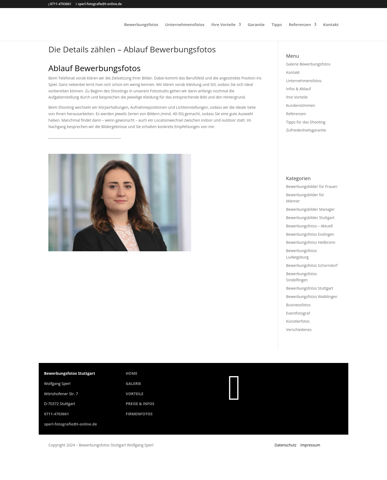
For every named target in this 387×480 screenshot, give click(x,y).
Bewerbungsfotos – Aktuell (309, 225)
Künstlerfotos (298, 321)
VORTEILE (135, 393)
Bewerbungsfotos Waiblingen (312, 296)
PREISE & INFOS (140, 403)
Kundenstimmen (300, 105)
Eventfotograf (298, 313)
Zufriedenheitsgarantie (306, 130)
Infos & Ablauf (298, 88)
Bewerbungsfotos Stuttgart (310, 288)
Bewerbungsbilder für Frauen (312, 186)
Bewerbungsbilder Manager (310, 209)
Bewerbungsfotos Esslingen (310, 234)
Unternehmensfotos (185, 25)
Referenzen (300, 25)
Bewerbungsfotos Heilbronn (310, 242)
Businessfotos (298, 304)
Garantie (256, 25)
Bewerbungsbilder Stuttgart (310, 217)
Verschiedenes (299, 329)
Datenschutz (285, 445)
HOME (131, 373)
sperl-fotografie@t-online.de (70, 424)
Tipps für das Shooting (305, 122)
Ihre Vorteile (223, 25)
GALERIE (133, 383)
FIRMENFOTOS (139, 413)
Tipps (276, 25)
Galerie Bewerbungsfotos (308, 64)
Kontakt (331, 25)
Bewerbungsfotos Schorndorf (312, 265)
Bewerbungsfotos (141, 25)
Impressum (310, 445)
